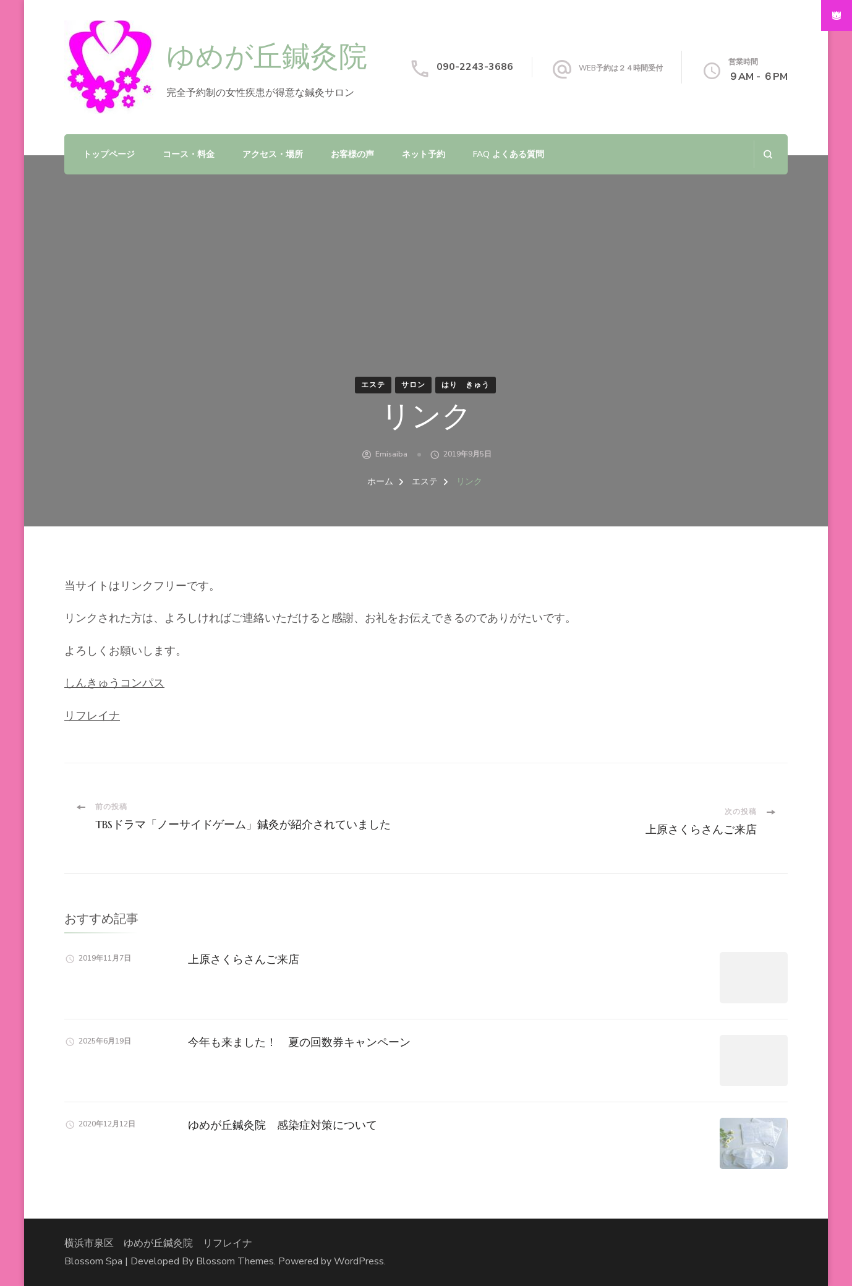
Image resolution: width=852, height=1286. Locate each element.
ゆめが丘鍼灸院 (266, 57)
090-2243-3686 (475, 67)
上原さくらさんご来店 (243, 959)
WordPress (359, 1261)
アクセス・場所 (272, 154)
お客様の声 (352, 154)
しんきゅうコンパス (114, 682)
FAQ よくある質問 (508, 154)
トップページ (109, 154)
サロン (413, 385)
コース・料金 (189, 154)
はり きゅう (465, 385)
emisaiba (391, 454)
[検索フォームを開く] (768, 154)
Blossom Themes (235, 1261)
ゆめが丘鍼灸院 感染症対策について (282, 1125)
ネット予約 (423, 154)
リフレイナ (92, 715)
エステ (373, 385)
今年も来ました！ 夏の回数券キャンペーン (299, 1042)
